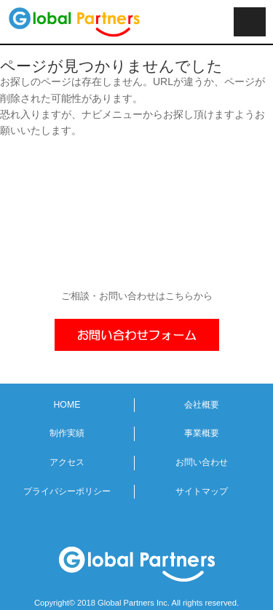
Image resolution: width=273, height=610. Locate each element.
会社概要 (201, 405)
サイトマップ (201, 491)
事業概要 (201, 433)
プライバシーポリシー (67, 491)
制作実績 (67, 433)
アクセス (67, 462)
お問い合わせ (201, 462)
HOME (66, 405)
